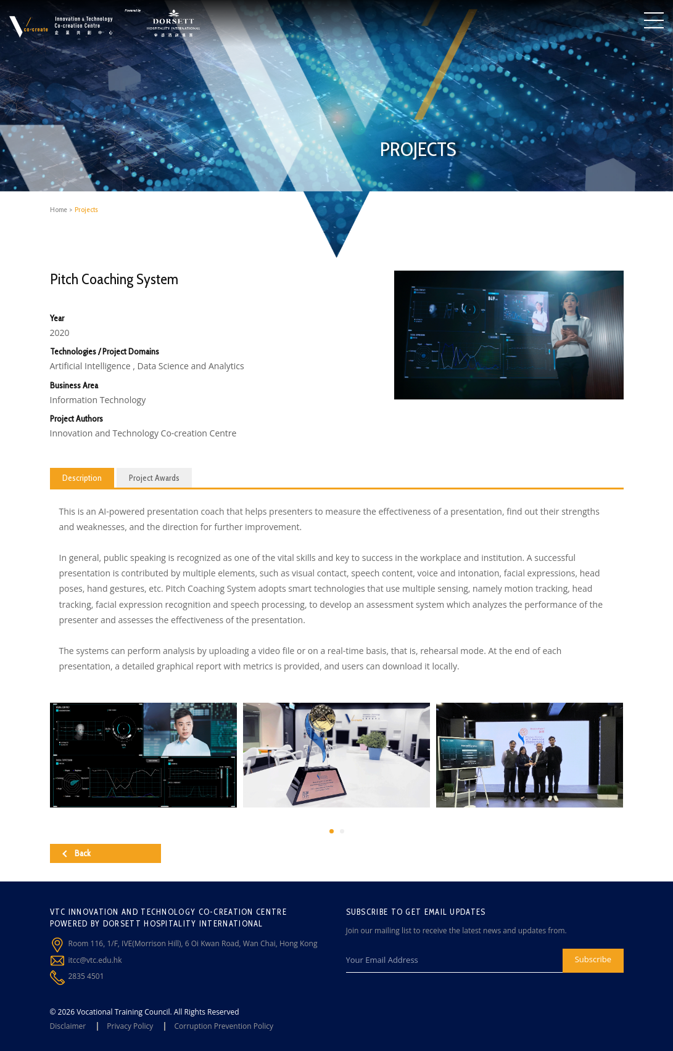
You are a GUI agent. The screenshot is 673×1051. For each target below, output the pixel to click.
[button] (331, 831)
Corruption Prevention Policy (223, 1026)
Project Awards (154, 477)
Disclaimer (68, 1026)
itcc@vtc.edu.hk (95, 960)
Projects (86, 209)
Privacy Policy (130, 1026)
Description (82, 477)
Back (76, 853)
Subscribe (593, 959)
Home (58, 209)
